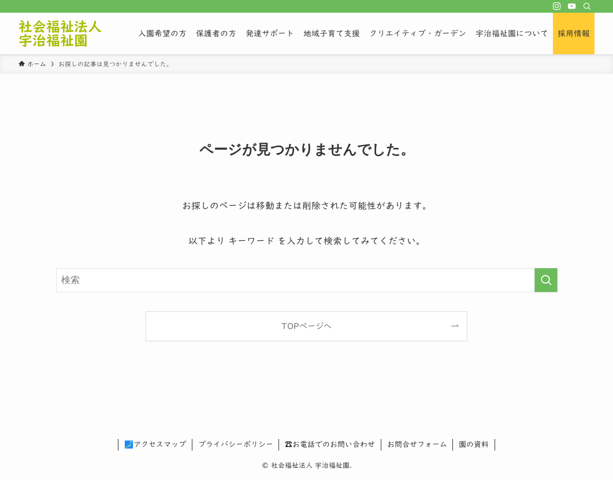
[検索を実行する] (546, 280)
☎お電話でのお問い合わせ (330, 444)
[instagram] (556, 6)
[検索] (587, 6)
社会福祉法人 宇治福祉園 (60, 33)
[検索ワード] (307, 280)
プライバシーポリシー (235, 444)
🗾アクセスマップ (155, 444)
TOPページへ (306, 326)
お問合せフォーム (417, 444)
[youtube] (571, 6)
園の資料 (474, 444)
